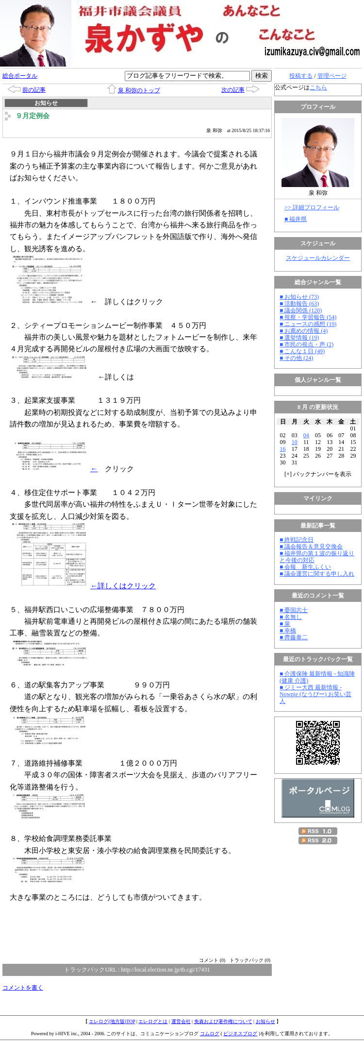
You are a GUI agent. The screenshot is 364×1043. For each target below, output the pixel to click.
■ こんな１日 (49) (302, 351)
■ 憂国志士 (294, 610)
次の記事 (233, 89)
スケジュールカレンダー (318, 258)
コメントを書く (22, 987)
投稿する (301, 75)
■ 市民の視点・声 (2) (306, 344)
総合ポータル (19, 75)
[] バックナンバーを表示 (317, 474)
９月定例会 (33, 116)
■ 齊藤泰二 (294, 637)
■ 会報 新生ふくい (305, 567)
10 (295, 442)
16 (283, 448)
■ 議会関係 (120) (301, 310)
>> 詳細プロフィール (311, 207)
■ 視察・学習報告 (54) (308, 317)
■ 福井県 (295, 219)
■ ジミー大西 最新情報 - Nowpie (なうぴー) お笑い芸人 (315, 694)
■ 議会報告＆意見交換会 (311, 546)
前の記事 (34, 89)
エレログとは (152, 1021)
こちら (318, 87)
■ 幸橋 (288, 630)
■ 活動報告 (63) (299, 303)
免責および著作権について (223, 1021)
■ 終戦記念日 (297, 539)
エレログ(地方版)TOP (112, 1021)
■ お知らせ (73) (299, 296)
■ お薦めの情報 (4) (304, 330)
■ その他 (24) (296, 358)
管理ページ (332, 75)
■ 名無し (291, 617)
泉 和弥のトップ (139, 90)
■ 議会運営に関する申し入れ (317, 573)
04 (306, 435)
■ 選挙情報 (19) (299, 337)
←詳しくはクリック (83, 585)
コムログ (209, 1033)
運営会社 (181, 1021)
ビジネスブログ (240, 1033)
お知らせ (265, 1021)
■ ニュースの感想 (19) (308, 324)
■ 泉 (285, 623)
